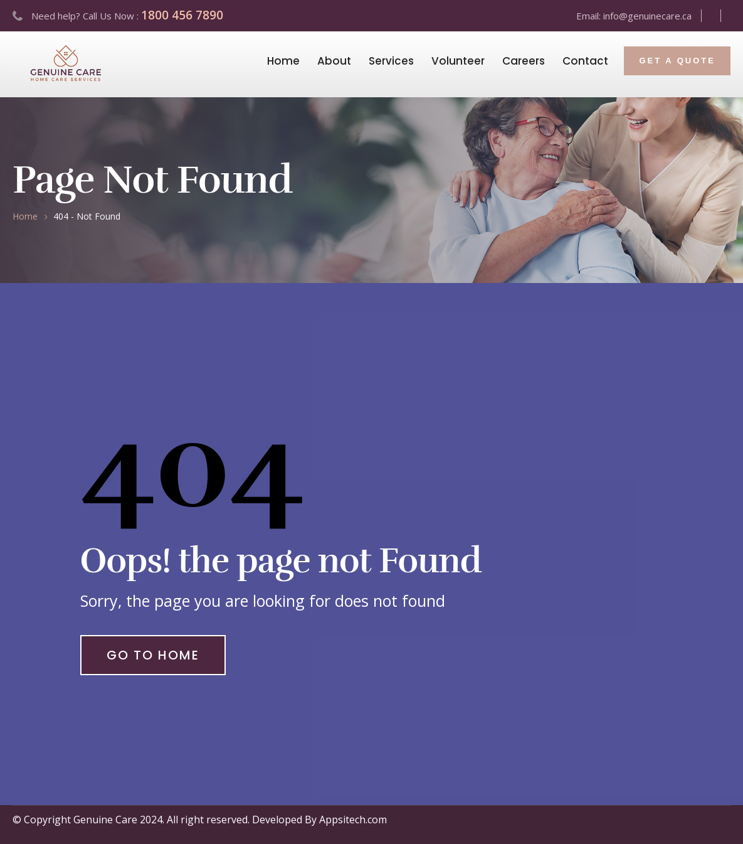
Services (391, 60)
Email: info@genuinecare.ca (634, 15)
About (334, 60)
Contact (585, 60)
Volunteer (458, 60)
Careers (523, 60)
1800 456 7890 (182, 15)
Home (283, 60)
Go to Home (153, 655)
